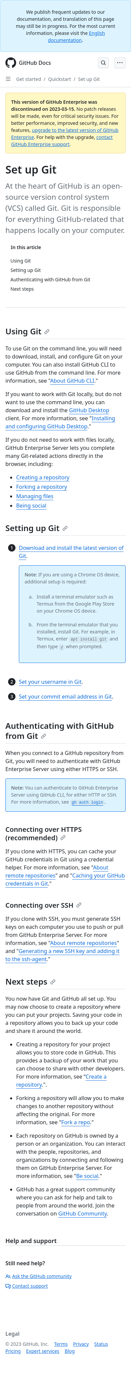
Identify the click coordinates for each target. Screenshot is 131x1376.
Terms (61, 1344)
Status (101, 1344)
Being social (31, 505)
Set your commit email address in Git (65, 696)
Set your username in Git (50, 681)
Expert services (42, 1351)
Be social (87, 1176)
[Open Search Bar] (103, 62)
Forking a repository (41, 486)
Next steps (30, 981)
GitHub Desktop (89, 410)
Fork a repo (75, 1122)
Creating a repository (42, 477)
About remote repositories (83, 943)
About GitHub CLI (72, 380)
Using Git (27, 331)
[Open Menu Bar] (120, 62)
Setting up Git (36, 527)
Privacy (81, 1344)
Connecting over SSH (43, 905)
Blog (70, 1351)
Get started (28, 79)
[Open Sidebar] (8, 79)
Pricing (13, 1351)
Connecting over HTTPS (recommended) (43, 833)
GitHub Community (82, 1213)
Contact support (26, 1286)
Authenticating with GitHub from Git (59, 730)
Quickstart (59, 79)
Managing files (35, 496)
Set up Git (89, 79)
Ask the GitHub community (38, 1276)
